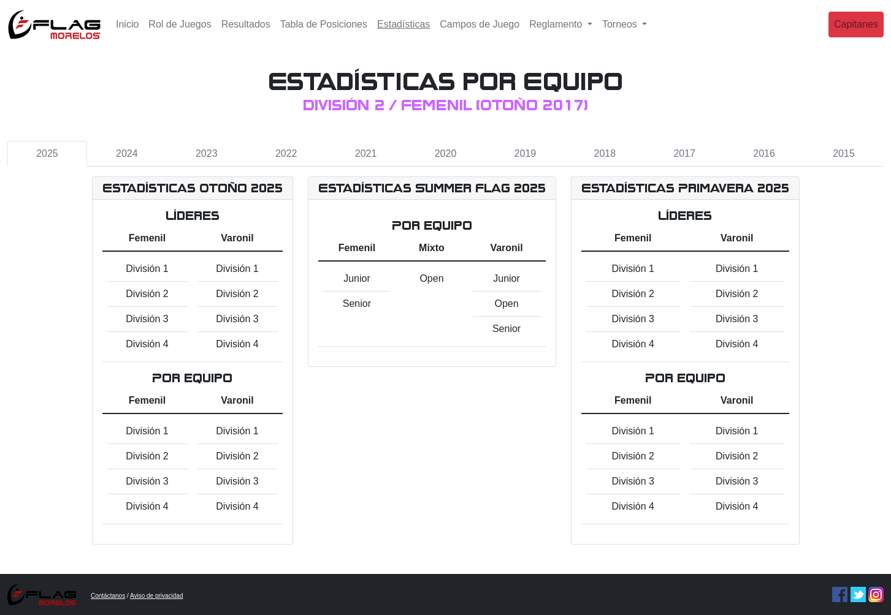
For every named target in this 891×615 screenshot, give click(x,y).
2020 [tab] (446, 153)
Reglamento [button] (557, 33)
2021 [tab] (366, 153)
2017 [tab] (684, 153)
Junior (356, 278)
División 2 (147, 294)
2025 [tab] (47, 153)
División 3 (147, 319)
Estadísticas (406, 32)
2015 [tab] (844, 153)
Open (431, 278)
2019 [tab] (525, 153)
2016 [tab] (764, 153)
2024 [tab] (127, 153)
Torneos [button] (621, 33)
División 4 (147, 344)
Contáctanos (108, 595)
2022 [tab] (286, 153)
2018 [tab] (605, 153)
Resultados (245, 33)
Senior (357, 303)
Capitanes (856, 33)
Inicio (127, 33)
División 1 (147, 268)
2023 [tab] (207, 153)
